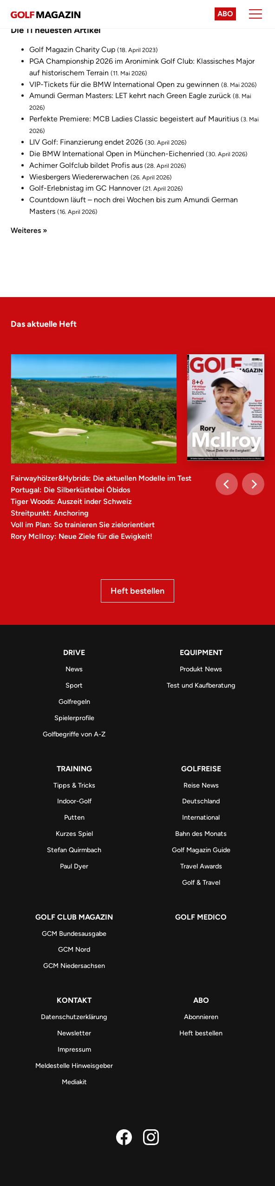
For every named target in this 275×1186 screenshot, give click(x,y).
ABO (201, 1000)
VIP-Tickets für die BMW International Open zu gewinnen (124, 84)
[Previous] (227, 484)
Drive (74, 652)
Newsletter (74, 1033)
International (201, 817)
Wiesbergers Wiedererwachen (79, 176)
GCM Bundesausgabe (74, 933)
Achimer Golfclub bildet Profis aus (86, 165)
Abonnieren (201, 1017)
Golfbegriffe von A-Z (74, 734)
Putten (74, 817)
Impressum (74, 1049)
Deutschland (201, 801)
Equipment (201, 652)
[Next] (253, 484)
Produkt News (201, 669)
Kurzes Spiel (74, 833)
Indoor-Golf (74, 801)
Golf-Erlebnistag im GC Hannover (85, 188)
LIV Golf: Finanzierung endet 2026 (86, 142)
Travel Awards (201, 866)
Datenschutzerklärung (74, 1017)
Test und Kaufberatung (201, 685)
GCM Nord (74, 949)
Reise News (201, 785)
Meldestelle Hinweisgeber (74, 1065)
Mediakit (74, 1082)
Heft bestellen (137, 591)
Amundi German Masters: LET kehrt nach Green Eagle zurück (130, 95)
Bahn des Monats (201, 833)
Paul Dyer (74, 866)
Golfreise (201, 768)
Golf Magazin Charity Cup (72, 49)
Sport (74, 685)
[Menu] (255, 14)
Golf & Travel (201, 882)
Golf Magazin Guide (201, 850)
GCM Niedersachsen (74, 965)
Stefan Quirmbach (74, 850)
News (74, 669)
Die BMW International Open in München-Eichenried (116, 153)
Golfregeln (74, 701)
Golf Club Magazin (74, 917)
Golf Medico (201, 917)
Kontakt (74, 1000)
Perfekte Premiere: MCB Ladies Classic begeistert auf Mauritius (134, 118)
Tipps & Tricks (74, 785)
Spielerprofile (74, 718)
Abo (225, 13)
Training (74, 768)
